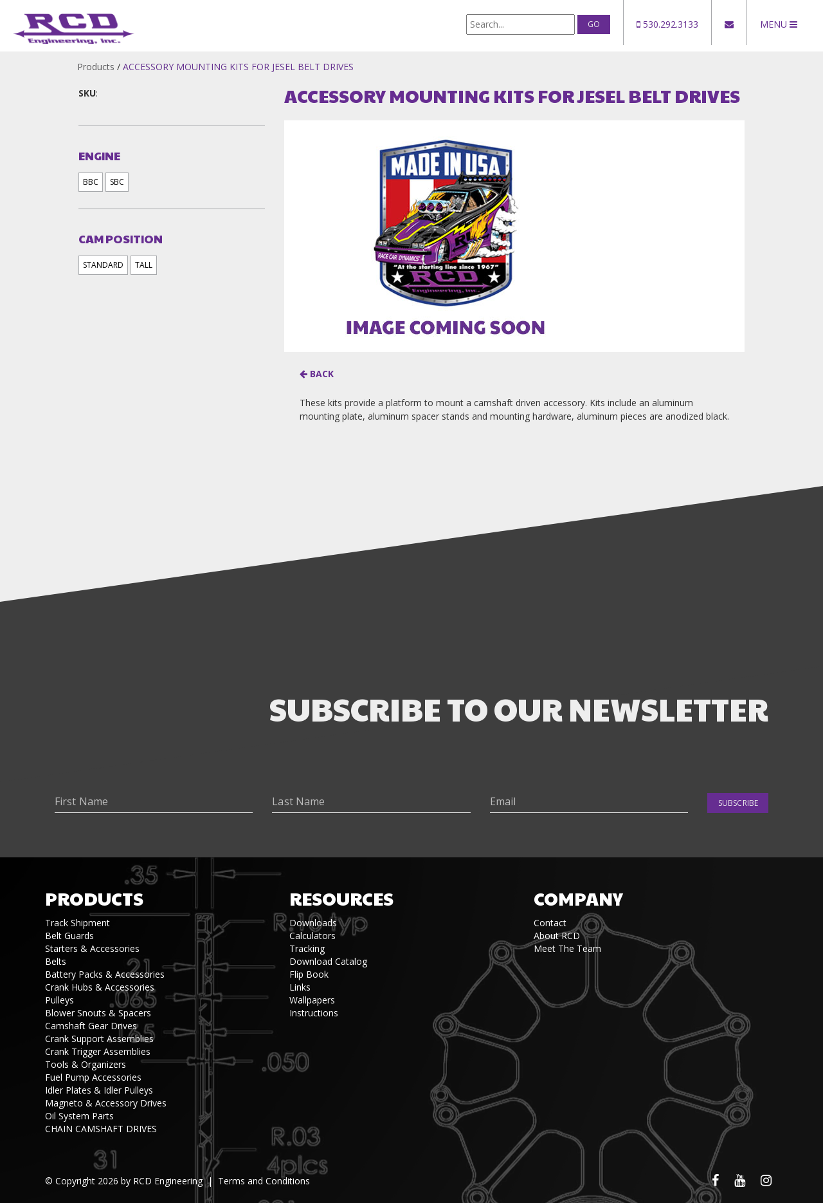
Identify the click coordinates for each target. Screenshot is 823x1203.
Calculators (312, 935)
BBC (90, 181)
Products (95, 67)
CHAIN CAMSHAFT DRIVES (101, 1129)
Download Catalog (328, 961)
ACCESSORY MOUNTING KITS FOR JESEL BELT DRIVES (238, 67)
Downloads (313, 923)
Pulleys (59, 1000)
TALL (143, 264)
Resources (341, 898)
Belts (55, 961)
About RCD (557, 935)
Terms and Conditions (264, 1181)
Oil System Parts (79, 1116)
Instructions (313, 1013)
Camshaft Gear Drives (91, 1026)
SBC (117, 181)
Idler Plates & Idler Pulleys (99, 1090)
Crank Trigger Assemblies (97, 1051)
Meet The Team (567, 948)
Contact (550, 923)
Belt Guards (69, 935)
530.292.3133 (667, 24)
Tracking (307, 948)
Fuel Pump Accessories (93, 1077)
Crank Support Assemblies (99, 1038)
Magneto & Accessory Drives (106, 1103)
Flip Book (309, 974)
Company (578, 898)
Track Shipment (77, 923)
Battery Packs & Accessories (105, 974)
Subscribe (738, 802)
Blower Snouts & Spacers (98, 1013)
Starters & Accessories (92, 948)
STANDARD (103, 264)
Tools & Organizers (85, 1064)
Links (300, 987)
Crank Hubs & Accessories (99, 987)
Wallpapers (312, 1000)
